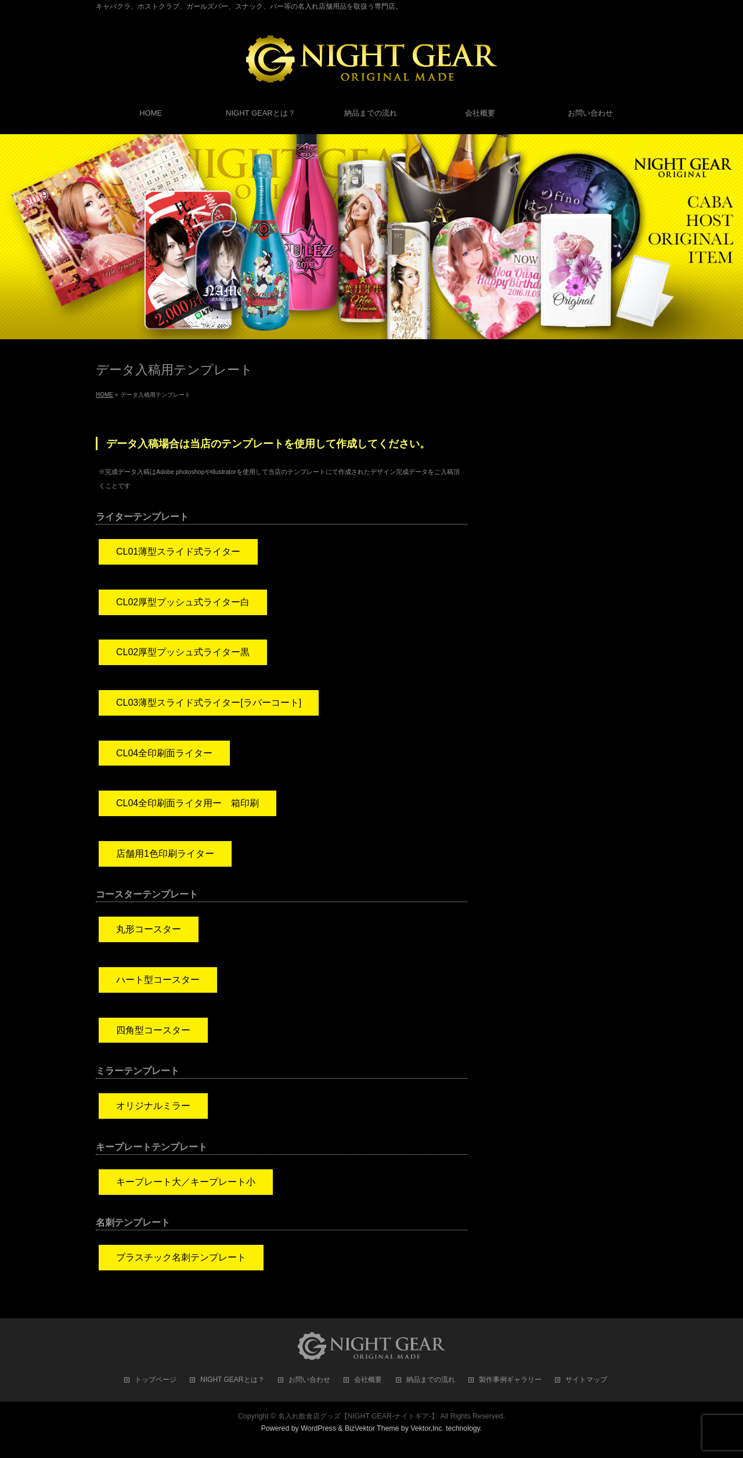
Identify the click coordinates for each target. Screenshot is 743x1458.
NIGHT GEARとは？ (232, 1380)
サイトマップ (586, 1380)
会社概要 (368, 1380)
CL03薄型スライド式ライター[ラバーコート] (208, 703)
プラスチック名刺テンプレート (181, 1257)
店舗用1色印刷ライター (165, 854)
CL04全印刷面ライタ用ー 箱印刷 (187, 803)
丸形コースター (148, 929)
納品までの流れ (430, 1380)
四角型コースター (153, 1030)
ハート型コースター (158, 980)
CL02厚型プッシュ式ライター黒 (183, 652)
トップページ (155, 1380)
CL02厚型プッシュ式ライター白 (183, 602)
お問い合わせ (309, 1380)
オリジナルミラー (153, 1106)
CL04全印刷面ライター (164, 753)
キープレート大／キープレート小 (185, 1182)
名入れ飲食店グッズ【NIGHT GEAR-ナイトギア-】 (358, 1416)
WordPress (318, 1428)
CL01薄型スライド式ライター (178, 551)
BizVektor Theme (372, 1428)
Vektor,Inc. (427, 1428)
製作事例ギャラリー (510, 1380)
